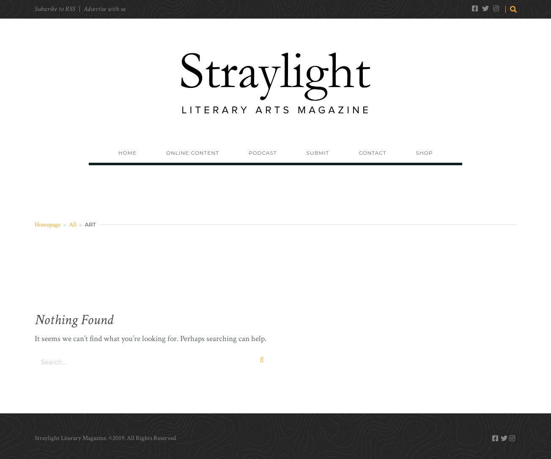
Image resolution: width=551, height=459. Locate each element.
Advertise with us (104, 9)
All (73, 225)
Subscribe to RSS (55, 9)
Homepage (47, 225)
